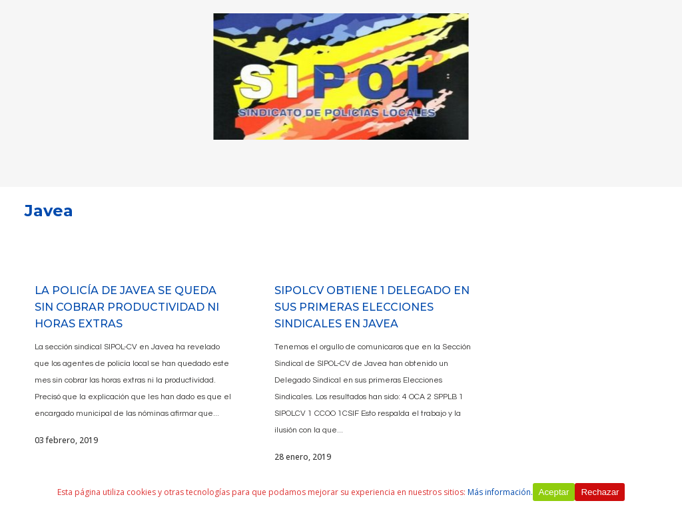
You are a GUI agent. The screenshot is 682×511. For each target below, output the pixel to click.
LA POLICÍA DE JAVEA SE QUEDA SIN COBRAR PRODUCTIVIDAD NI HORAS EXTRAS (127, 307)
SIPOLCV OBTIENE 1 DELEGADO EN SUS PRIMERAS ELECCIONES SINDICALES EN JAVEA (372, 307)
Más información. (500, 492)
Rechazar (600, 492)
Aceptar (554, 492)
